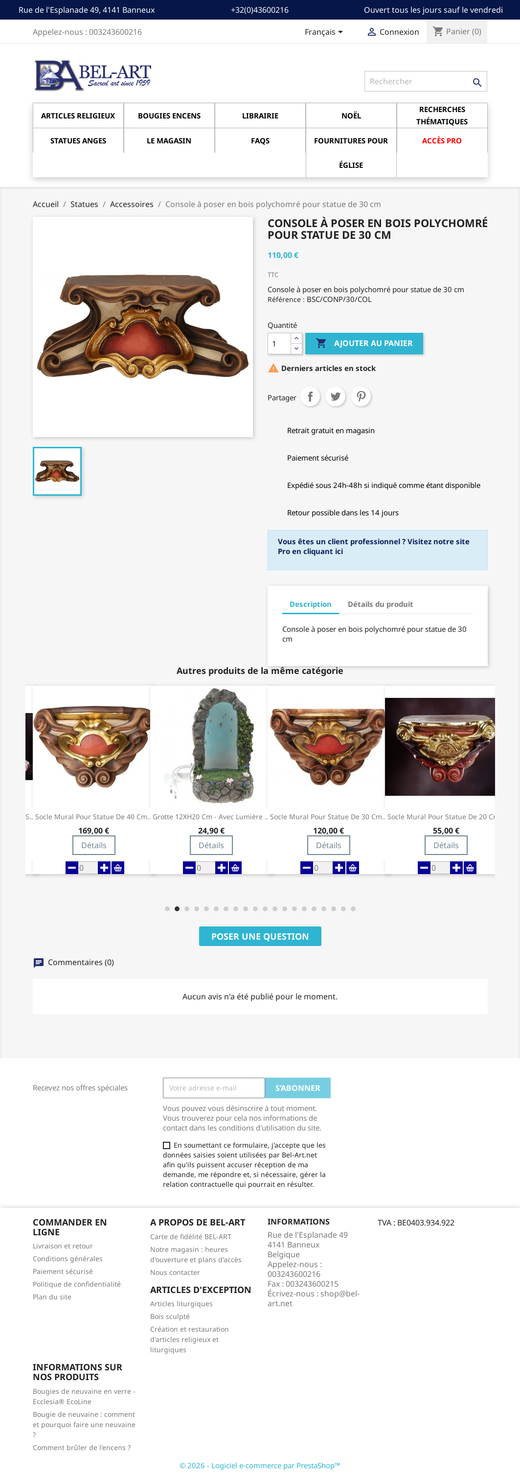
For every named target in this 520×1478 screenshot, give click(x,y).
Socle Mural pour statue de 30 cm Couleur (328, 816)
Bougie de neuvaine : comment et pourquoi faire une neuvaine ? (84, 1424)
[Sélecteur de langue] (325, 33)
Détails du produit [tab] (380, 604)
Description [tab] (311, 604)
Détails (94, 845)
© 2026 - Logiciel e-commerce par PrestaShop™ (260, 1465)
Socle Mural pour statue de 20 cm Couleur (446, 816)
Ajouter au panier (364, 343)
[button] (167, 908)
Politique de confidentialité (77, 1284)
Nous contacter (175, 1272)
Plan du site (52, 1296)
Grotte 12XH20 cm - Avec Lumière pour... (211, 816)
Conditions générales (68, 1258)
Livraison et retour (63, 1245)
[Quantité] (279, 343)
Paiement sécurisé (63, 1271)
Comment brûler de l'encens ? (82, 1447)
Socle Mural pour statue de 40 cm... (94, 816)
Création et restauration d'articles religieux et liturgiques (189, 1339)
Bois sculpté (170, 1316)
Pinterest (361, 396)
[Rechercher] (425, 81)
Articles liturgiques (181, 1303)
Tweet (335, 396)
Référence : (286, 299)
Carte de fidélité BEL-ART (190, 1236)
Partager (310, 396)
